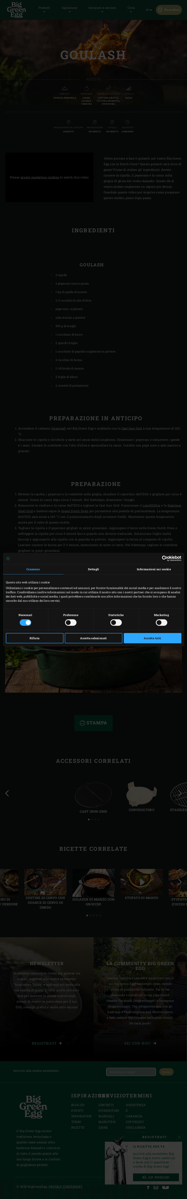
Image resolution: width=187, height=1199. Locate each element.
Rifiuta (35, 638)
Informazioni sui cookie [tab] (154, 569)
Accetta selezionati (93, 638)
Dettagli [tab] (93, 569)
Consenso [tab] (33, 569)
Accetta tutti (152, 638)
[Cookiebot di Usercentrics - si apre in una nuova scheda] (163, 558)
